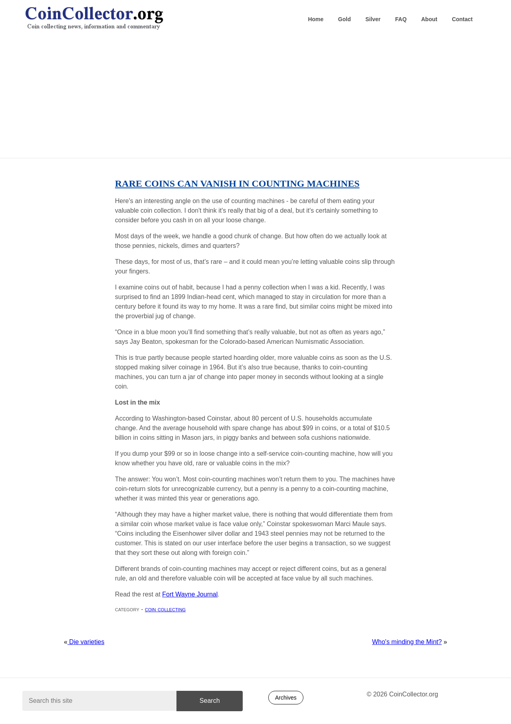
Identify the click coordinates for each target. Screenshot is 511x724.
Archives (286, 697)
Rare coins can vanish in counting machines (237, 183)
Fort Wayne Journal (190, 594)
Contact (462, 19)
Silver (372, 19)
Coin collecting (165, 609)
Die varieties (85, 641)
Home (315, 19)
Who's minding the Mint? (407, 641)
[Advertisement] (255, 96)
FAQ (401, 19)
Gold (344, 19)
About (429, 19)
